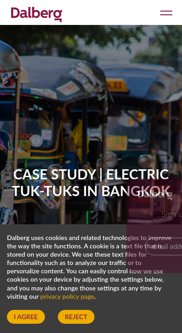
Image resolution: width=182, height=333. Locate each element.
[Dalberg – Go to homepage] (36, 13)
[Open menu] (164, 12)
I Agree (26, 317)
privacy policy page (67, 296)
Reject (76, 317)
